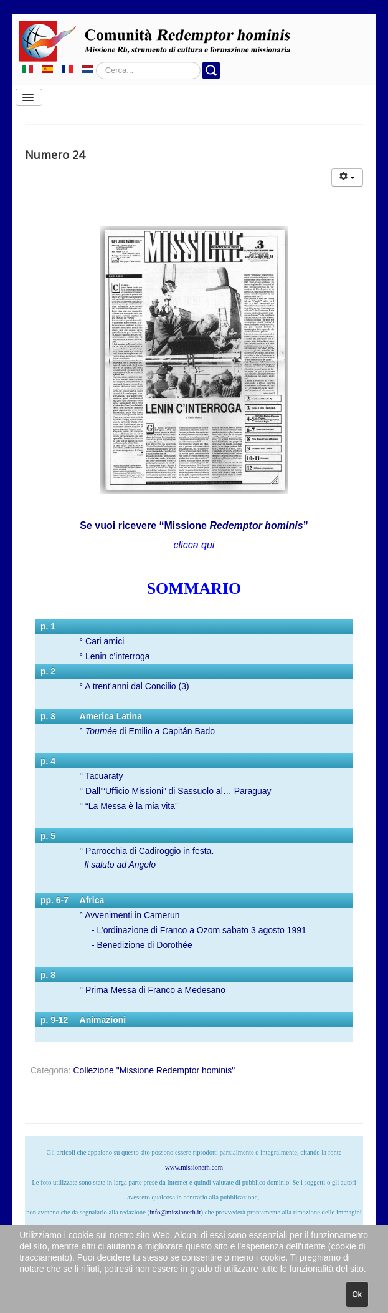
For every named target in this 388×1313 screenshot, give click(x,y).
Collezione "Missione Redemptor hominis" (154, 1070)
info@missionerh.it (175, 1212)
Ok (357, 1294)
